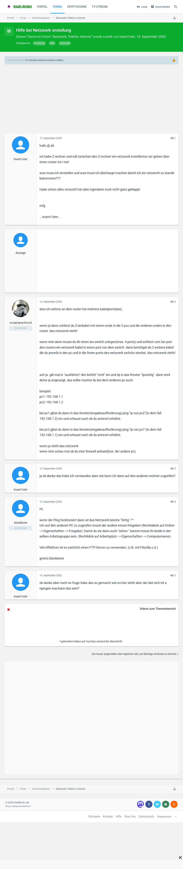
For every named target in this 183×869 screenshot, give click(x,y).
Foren (57, 6)
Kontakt (108, 816)
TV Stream (100, 6)
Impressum (164, 816)
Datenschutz (146, 816)
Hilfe (119, 816)
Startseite (94, 816)
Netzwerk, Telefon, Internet (72, 36)
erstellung (39, 43)
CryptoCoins (76, 6)
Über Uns (130, 816)
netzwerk (65, 43)
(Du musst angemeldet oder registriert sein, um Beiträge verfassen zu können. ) (135, 654)
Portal (42, 6)
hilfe (52, 43)
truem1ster (127, 36)
